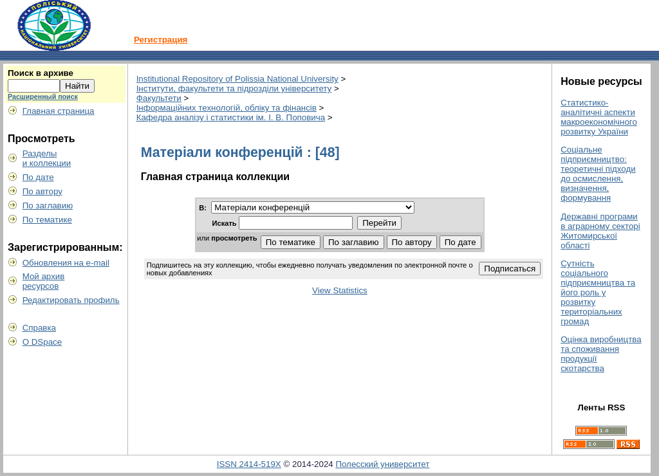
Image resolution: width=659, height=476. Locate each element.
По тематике (47, 219)
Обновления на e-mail (66, 263)
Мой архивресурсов (44, 281)
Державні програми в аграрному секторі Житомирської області (600, 231)
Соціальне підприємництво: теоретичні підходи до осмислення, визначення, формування (598, 174)
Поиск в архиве (40, 73)
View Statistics (339, 290)
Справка (39, 328)
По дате (38, 177)
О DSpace (42, 342)
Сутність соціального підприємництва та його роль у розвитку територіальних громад (598, 292)
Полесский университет (382, 464)
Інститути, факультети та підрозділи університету (234, 88)
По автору (42, 191)
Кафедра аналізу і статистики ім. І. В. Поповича (230, 117)
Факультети (158, 98)
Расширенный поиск (43, 96)
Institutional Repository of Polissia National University (237, 79)
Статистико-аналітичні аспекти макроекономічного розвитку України (599, 117)
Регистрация (160, 39)
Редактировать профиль (71, 300)
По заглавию (48, 205)
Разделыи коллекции (47, 158)
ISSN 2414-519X (249, 464)
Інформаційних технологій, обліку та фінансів (226, 108)
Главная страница (59, 111)
